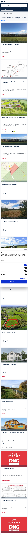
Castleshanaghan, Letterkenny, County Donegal (10, 44)
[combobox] (14, 5)
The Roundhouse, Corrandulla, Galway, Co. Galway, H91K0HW (13, 117)
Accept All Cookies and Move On (14, 281)
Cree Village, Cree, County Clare (8, 468)
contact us (3, 20)
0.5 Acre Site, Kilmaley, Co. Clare (8, 289)
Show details (22, 278)
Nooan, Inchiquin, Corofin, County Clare (9, 500)
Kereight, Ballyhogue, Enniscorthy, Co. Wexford (10, 221)
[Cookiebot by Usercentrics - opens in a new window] (22, 249)
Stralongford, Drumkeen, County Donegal (9, 184)
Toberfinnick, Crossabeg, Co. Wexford (9, 332)
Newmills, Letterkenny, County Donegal (9, 364)
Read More (4, 53)
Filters (7, 9)
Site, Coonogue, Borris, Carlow (7, 401)
